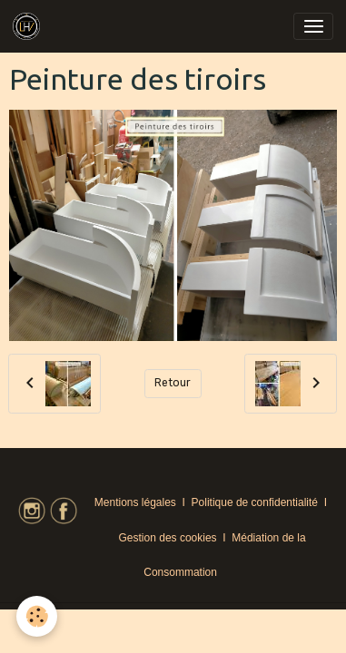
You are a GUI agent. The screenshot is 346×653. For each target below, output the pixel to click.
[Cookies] (36, 616)
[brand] (29, 26)
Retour (172, 382)
